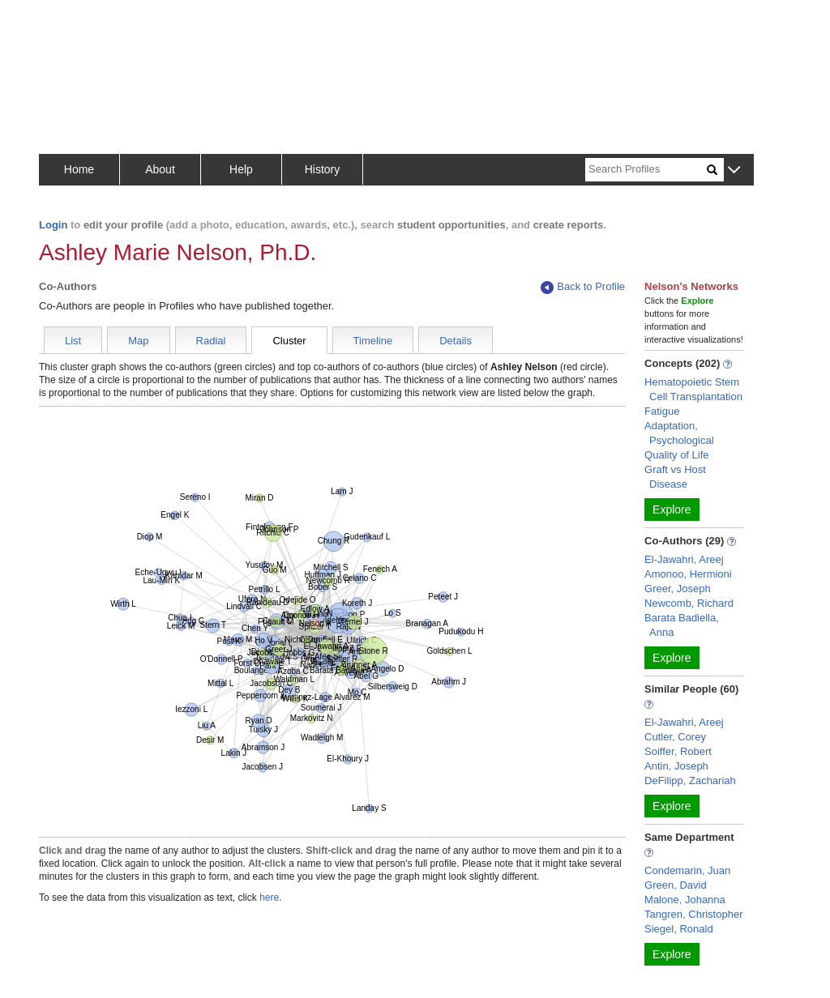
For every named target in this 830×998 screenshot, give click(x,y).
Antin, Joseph (676, 766)
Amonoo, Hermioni (688, 574)
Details (455, 341)
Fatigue (661, 411)
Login (53, 225)
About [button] (160, 169)
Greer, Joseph (677, 588)
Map (138, 341)
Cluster (289, 341)
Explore (671, 509)
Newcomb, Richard (689, 603)
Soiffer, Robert (678, 751)
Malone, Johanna (684, 900)
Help (241, 169)
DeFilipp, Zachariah (690, 780)
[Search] (646, 169)
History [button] (322, 169)
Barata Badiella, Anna (681, 625)
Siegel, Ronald (678, 929)
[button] (734, 170)
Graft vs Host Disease (675, 476)
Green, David (675, 885)
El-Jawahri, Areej (684, 559)
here (269, 897)
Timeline (373, 341)
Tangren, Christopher (693, 914)
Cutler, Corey (675, 737)
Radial (211, 341)
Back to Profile (583, 287)
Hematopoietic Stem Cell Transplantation (693, 389)
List (73, 341)
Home (79, 169)
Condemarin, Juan (687, 870)
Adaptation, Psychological (679, 433)
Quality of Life (676, 455)
